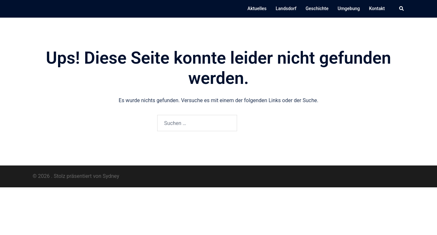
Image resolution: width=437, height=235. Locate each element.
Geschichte (317, 8)
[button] (401, 8)
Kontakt (377, 8)
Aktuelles (257, 8)
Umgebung (349, 8)
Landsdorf (286, 8)
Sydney (111, 176)
